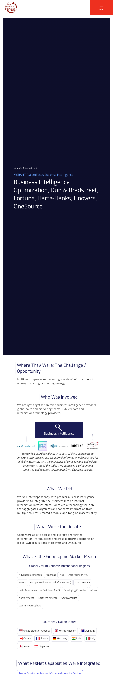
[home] (9, 7)
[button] (101, 7)
